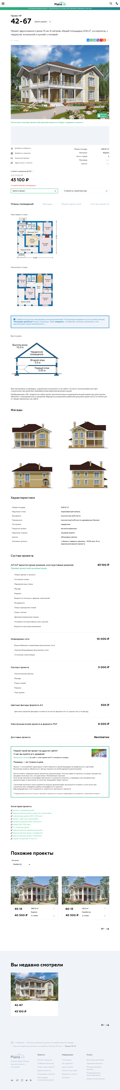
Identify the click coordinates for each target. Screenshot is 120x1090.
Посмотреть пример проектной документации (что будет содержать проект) (47, 123)
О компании (66, 1060)
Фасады (47, 204)
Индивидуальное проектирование (93, 1074)
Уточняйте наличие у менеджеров (23, 185)
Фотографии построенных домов (45, 1079)
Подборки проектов (45, 1063)
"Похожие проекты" (23, 322)
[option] (34, 900)
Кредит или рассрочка (96, 1079)
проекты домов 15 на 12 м (25, 839)
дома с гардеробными (23, 810)
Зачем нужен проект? (46, 1067)
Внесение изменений (95, 1060)
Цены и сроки (67, 1067)
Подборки (20, 1043)
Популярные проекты (46, 1074)
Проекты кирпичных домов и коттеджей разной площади (50, 1043)
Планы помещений (22, 204)
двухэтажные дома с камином (27, 836)
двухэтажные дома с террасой (27, 833)
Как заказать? (67, 1063)
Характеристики (71, 204)
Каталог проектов (44, 1060)
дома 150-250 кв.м (22, 825)
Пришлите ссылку (21, 757)
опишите (59, 322)
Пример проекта (44, 1070)
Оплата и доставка (69, 1070)
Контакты (66, 1077)
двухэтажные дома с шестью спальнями (32, 813)
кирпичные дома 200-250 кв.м (27, 816)
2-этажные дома (21, 827)
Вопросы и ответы (69, 1074)
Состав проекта (99, 204)
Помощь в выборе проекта (94, 1068)
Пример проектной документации (29, 568)
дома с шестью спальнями (25, 819)
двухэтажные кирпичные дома (27, 830)
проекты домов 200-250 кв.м (27, 822)
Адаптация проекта (95, 1063)
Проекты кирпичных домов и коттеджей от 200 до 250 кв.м (38, 1046)
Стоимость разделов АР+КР (22, 171)
